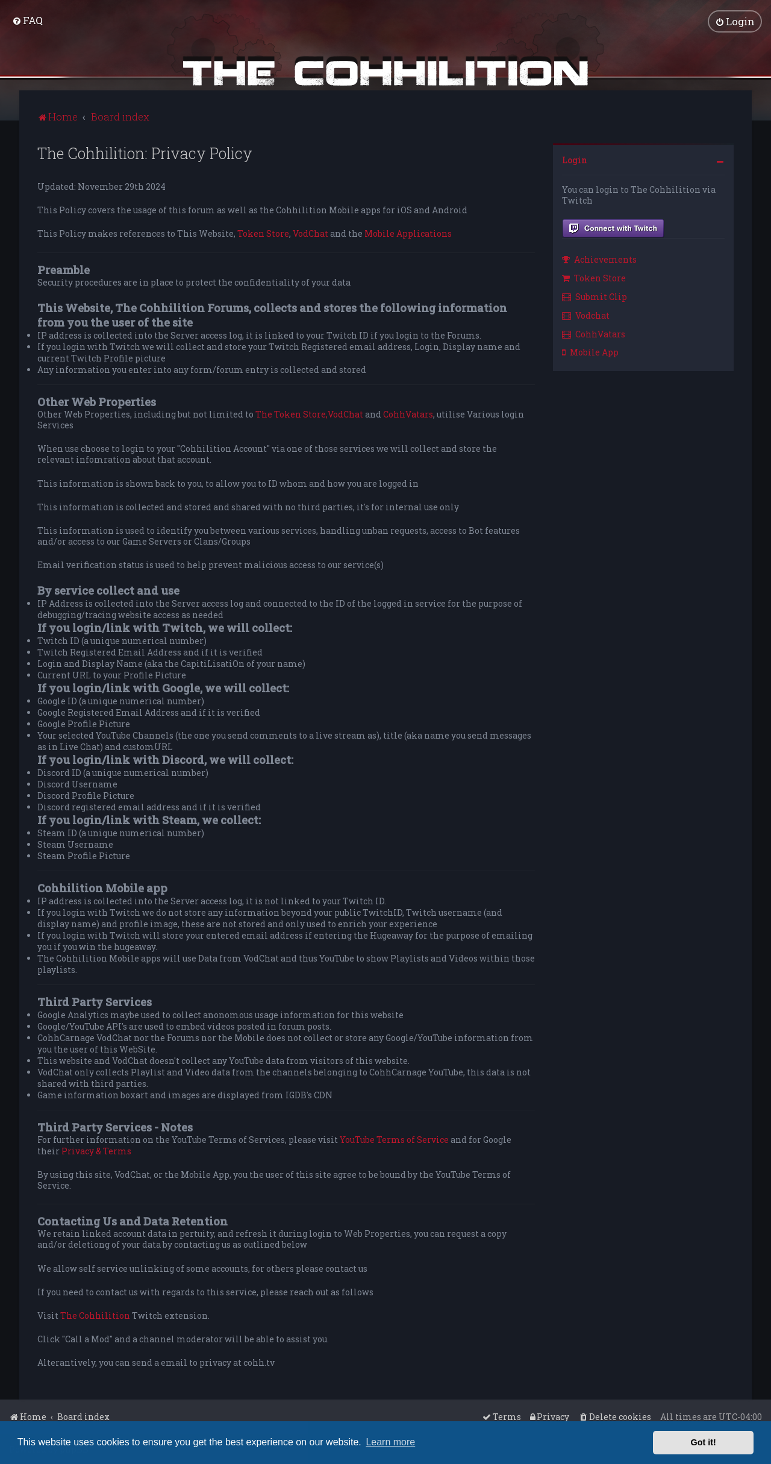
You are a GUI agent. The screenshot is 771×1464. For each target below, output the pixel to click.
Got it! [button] (703, 1442)
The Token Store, (291, 413)
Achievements (599, 259)
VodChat (310, 233)
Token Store (263, 233)
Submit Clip (594, 296)
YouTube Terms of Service (394, 1139)
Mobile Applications (408, 233)
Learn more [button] (390, 1442)
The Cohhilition (95, 1315)
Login (574, 159)
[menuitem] (27, 20)
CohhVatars (408, 413)
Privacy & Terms (96, 1150)
